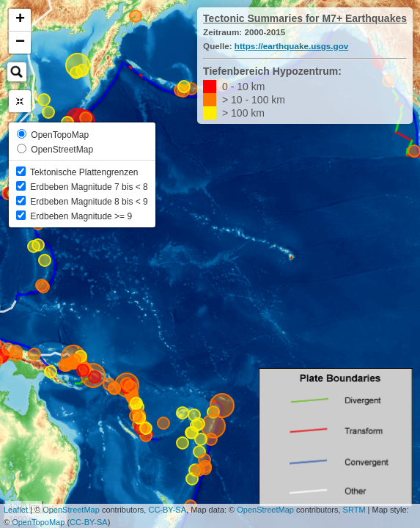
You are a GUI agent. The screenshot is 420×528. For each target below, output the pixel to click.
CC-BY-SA (167, 509)
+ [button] (20, 20)
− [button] (20, 43)
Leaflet (16, 509)
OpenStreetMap (71, 509)
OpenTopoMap (38, 522)
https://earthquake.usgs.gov (291, 46)
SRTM (354, 509)
